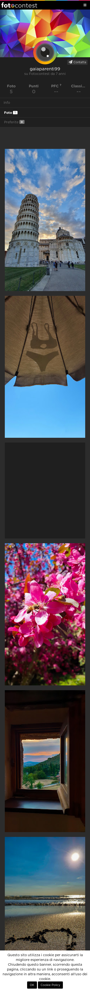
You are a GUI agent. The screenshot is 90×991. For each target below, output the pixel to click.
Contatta (77, 62)
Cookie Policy (50, 985)
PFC (56, 86)
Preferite (14, 122)
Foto (11, 113)
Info (7, 102)
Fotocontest (19, 5)
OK (32, 985)
